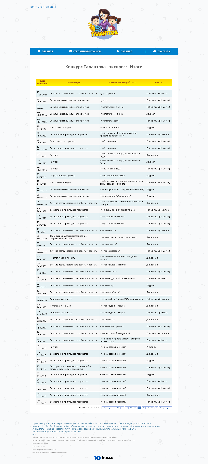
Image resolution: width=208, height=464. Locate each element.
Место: (158, 82)
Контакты (162, 51)
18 (127, 408)
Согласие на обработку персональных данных (49, 452)
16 (118, 408)
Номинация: (74, 82)
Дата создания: (42, 82)
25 (156, 408)
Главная (45, 51)
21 (139, 408)
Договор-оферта (38, 446)
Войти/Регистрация (43, 6)
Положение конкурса (40, 443)
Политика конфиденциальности (44, 449)
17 (122, 408)
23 (148, 408)
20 (135, 408)
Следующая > (165, 408)
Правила (124, 51)
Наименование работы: (122, 82)
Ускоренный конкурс (85, 51)
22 (144, 408)
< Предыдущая (109, 408)
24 (152, 408)
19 (131, 408)
